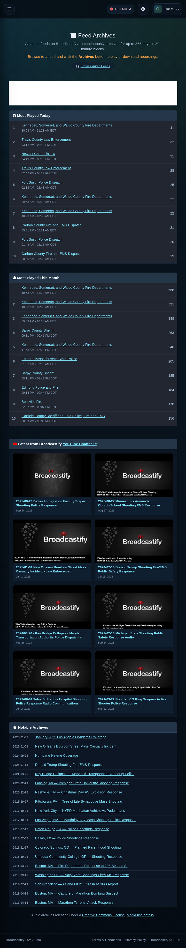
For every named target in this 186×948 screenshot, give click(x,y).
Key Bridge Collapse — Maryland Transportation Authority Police (84, 774)
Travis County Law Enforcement (46, 139)
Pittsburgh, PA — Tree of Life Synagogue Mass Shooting (78, 801)
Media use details (140, 915)
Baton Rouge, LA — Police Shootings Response (72, 829)
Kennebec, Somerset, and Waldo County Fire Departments (67, 125)
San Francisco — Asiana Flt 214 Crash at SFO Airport (76, 884)
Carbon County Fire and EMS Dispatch (52, 225)
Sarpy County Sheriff (38, 330)
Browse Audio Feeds (95, 66)
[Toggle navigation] (9, 9)
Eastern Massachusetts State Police (49, 359)
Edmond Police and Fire (40, 387)
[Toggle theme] (143, 9)
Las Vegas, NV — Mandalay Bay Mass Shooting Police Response (85, 820)
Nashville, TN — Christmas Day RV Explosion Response (78, 792)
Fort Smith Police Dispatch (42, 182)
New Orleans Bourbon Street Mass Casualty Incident (75, 746)
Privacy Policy (135, 940)
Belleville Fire (32, 402)
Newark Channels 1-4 (38, 154)
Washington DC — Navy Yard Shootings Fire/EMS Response (82, 875)
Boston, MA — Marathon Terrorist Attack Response (74, 902)
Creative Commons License (103, 915)
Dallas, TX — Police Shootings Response (67, 838)
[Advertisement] (93, 93)
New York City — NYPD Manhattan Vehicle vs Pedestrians (80, 811)
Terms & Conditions (106, 940)
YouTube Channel (80, 444)
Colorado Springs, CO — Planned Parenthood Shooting (78, 847)
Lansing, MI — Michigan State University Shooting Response (82, 783)
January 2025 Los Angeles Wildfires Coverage (70, 737)
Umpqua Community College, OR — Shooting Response (78, 857)
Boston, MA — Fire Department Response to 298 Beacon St (81, 866)
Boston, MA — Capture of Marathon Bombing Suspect (76, 893)
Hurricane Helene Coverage (56, 755)
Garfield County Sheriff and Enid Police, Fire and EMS (63, 416)
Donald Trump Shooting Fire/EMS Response (69, 765)
